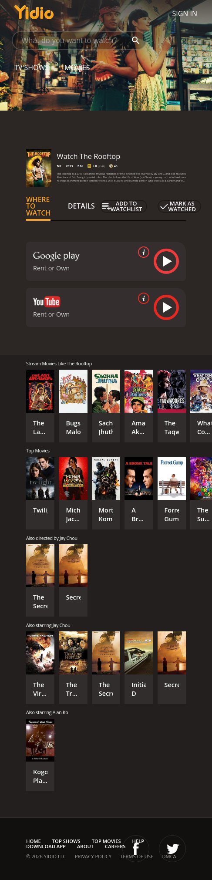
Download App (46, 846)
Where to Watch (38, 206)
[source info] (142, 252)
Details (81, 206)
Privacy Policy (93, 856)
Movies (77, 67)
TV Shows (31, 67)
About (85, 846)
